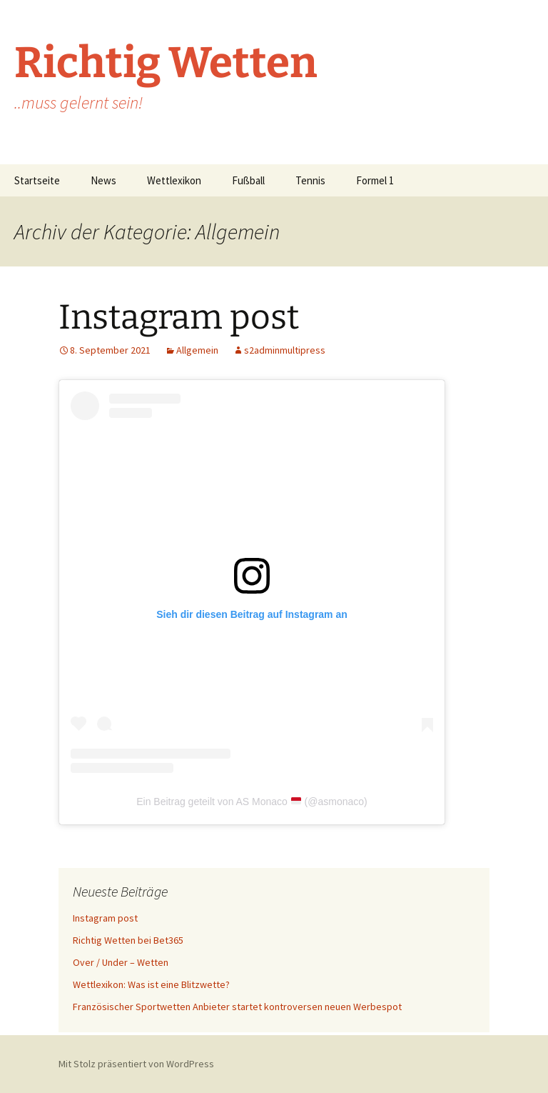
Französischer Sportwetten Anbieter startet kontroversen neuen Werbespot (237, 1006)
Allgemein (197, 350)
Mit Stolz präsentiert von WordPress (136, 1063)
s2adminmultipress (284, 350)
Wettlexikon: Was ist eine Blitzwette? (151, 984)
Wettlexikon (174, 180)
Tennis (310, 180)
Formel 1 (375, 180)
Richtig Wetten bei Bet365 (128, 940)
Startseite (37, 180)
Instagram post (179, 317)
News (103, 180)
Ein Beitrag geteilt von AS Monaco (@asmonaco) (251, 801)
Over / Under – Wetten (120, 962)
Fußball (248, 180)
